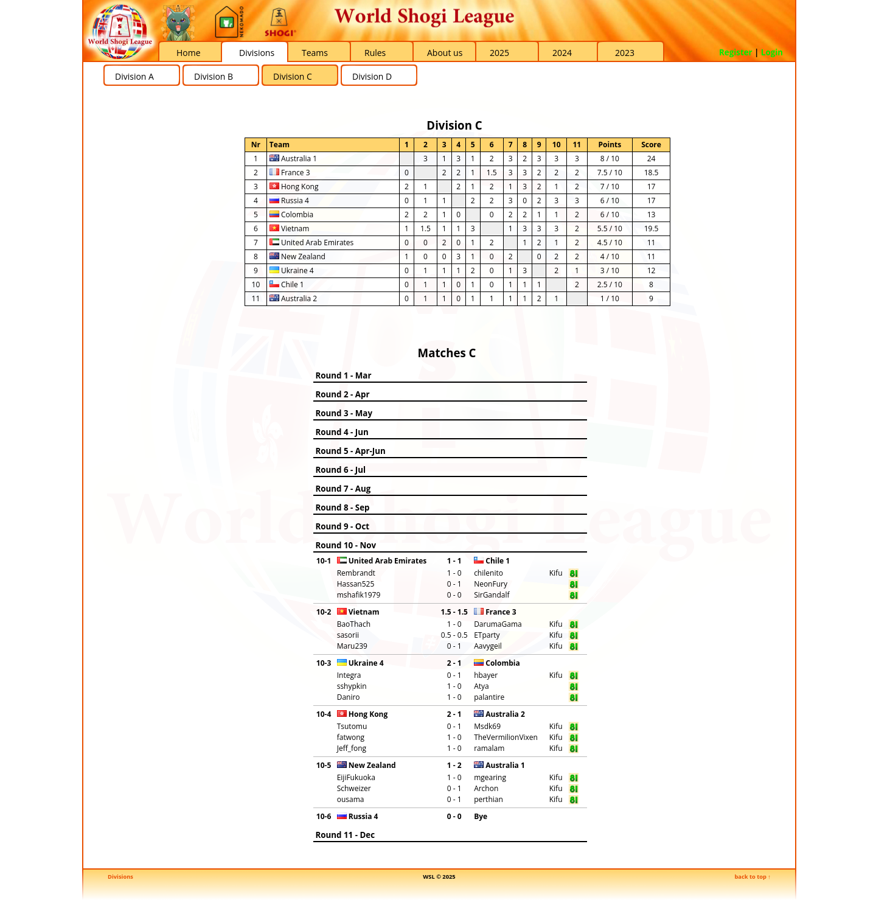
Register (736, 52)
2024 (562, 52)
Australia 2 (293, 298)
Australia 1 (293, 158)
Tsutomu (352, 726)
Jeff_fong (351, 748)
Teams (315, 52)
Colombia (291, 214)
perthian (488, 799)
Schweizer (354, 788)
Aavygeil (488, 646)
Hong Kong (294, 186)
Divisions (256, 52)
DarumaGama (498, 624)
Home (188, 52)
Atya (481, 686)
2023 (624, 52)
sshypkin (352, 686)
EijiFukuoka (356, 777)
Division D (372, 76)
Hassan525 (356, 584)
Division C (292, 76)
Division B (213, 76)
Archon (486, 788)
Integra (349, 675)
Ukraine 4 (291, 270)
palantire (489, 697)
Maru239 (352, 646)
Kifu (556, 573)
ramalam (489, 748)
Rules (375, 52)
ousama (350, 799)
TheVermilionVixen (506, 737)
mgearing (490, 777)
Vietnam (289, 228)
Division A (134, 76)
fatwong (350, 737)
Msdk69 (487, 726)
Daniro (348, 697)
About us (444, 52)
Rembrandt (356, 573)
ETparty (486, 635)
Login (772, 52)
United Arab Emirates (311, 242)
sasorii (348, 635)
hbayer (486, 675)
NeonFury (490, 584)
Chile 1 (286, 284)
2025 (499, 52)
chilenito (488, 573)
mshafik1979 (359, 595)
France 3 (289, 172)
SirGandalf (491, 595)
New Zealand (297, 256)
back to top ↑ (752, 877)
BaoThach (353, 624)
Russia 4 (289, 200)
